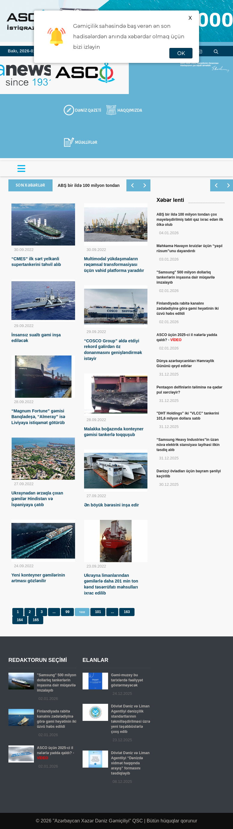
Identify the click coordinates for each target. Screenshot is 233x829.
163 (127, 612)
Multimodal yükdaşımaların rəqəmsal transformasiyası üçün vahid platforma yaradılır (114, 264)
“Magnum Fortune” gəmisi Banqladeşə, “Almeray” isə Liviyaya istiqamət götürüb (38, 417)
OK (181, 53)
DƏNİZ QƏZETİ (88, 110)
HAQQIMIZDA (129, 110)
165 (36, 620)
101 (98, 612)
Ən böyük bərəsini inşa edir (111, 505)
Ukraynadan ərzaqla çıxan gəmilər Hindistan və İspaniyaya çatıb (37, 499)
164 (20, 620)
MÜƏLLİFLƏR (86, 142)
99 (67, 612)
